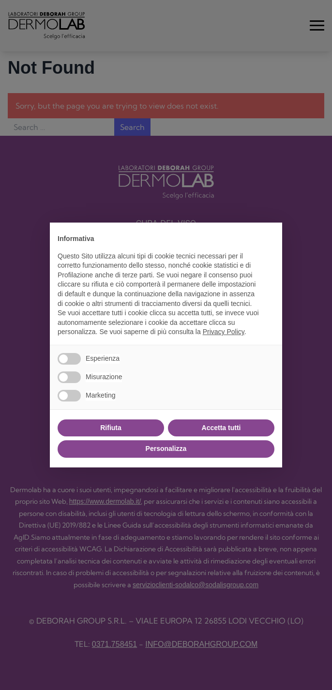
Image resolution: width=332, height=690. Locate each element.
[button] (269, 238)
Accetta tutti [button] (221, 428)
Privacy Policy (223, 332)
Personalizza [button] (166, 448)
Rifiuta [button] (110, 428)
